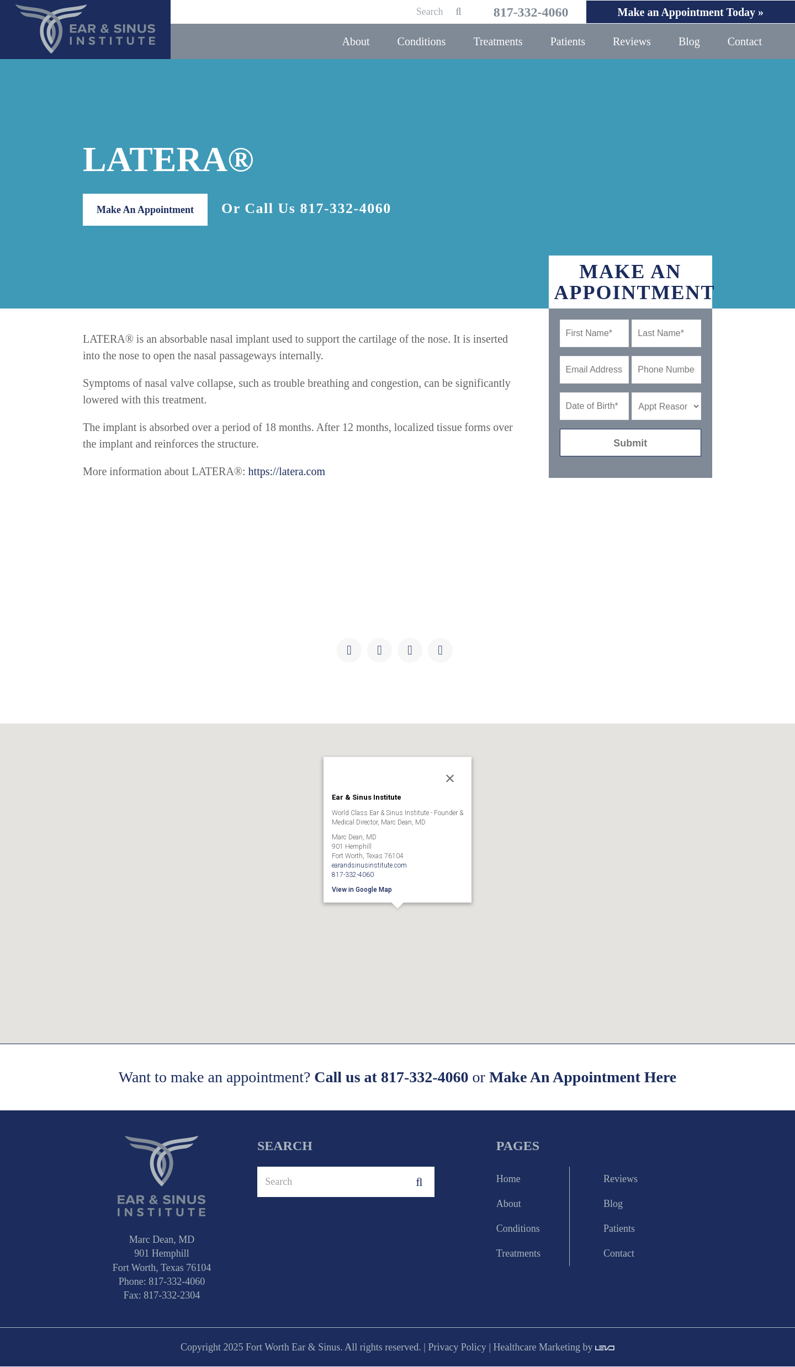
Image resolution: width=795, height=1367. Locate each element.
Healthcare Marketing (536, 1347)
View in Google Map (362, 889)
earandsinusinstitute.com (369, 865)
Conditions (518, 1229)
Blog (613, 1204)
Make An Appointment (145, 210)
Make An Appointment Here (582, 1078)
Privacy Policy (457, 1347)
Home (508, 1179)
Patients (619, 1229)
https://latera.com (286, 472)
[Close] (450, 778)
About (508, 1204)
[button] (397, 924)
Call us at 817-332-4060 (391, 1077)
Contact (618, 1253)
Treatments (518, 1253)
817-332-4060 (522, 12)
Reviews (620, 1179)
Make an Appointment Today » (688, 12)
